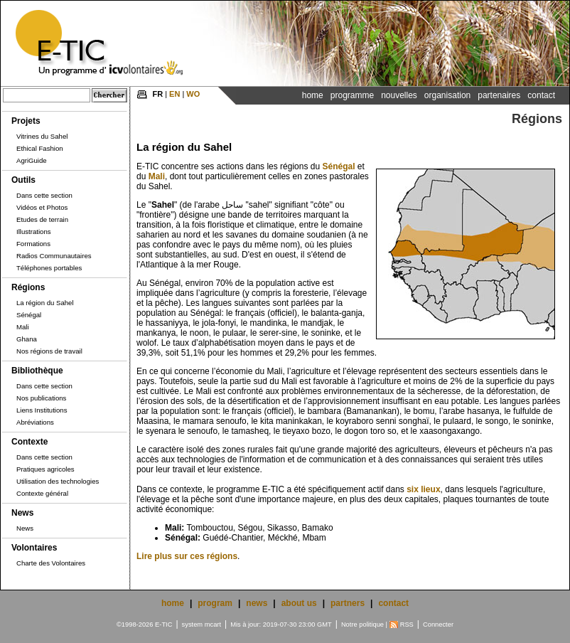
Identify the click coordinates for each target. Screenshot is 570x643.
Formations (33, 244)
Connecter (438, 624)
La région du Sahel (45, 303)
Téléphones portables (49, 268)
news (256, 603)
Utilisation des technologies (57, 481)
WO (193, 94)
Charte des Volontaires (50, 563)
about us (299, 603)
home (172, 603)
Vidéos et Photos (42, 207)
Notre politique (362, 624)
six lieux (423, 489)
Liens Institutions (41, 410)
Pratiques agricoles (45, 469)
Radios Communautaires (54, 256)
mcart (213, 624)
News (22, 513)
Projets (26, 121)
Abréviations (35, 422)
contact (393, 603)
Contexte (29, 442)
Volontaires (34, 548)
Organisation (447, 95)
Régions (28, 287)
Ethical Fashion (39, 148)
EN (174, 94)
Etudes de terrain (42, 219)
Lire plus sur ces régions (186, 556)
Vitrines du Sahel (42, 136)
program (215, 603)
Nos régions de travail (49, 351)
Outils (23, 180)
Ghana (26, 339)
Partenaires (499, 95)
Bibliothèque (37, 371)
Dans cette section (44, 195)
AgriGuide (31, 160)
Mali (22, 327)
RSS (407, 624)
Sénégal (28, 315)
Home (312, 95)
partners (347, 603)
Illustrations (33, 231)
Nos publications (41, 398)
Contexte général (42, 493)
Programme (352, 95)
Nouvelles (399, 95)
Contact (541, 95)
